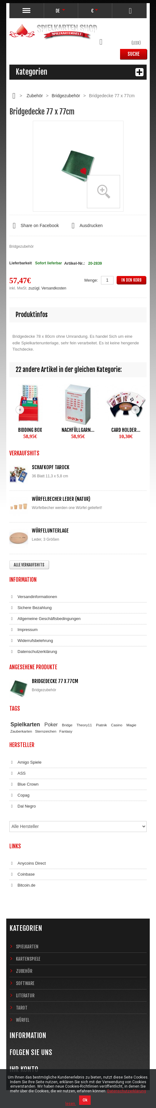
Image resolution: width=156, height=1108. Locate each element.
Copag (19, 795)
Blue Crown (23, 784)
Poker (51, 724)
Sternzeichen (45, 731)
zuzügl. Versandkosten (47, 288)
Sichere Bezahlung (30, 607)
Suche (134, 54)
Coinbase (22, 874)
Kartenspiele (28, 959)
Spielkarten (25, 724)
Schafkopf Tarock (50, 467)
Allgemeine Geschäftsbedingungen (45, 618)
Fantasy (66, 731)
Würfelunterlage (50, 530)
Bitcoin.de (22, 885)
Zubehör (35, 95)
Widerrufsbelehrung (31, 640)
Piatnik (101, 725)
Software (25, 983)
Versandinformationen (33, 596)
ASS (17, 773)
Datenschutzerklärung (33, 651)
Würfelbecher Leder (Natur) (61, 499)
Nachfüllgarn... (78, 430)
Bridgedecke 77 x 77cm (55, 681)
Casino (116, 725)
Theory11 (84, 725)
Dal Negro (22, 806)
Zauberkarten (21, 731)
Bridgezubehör (66, 95)
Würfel (22, 1020)
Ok (85, 1100)
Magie (131, 725)
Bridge (67, 725)
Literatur (25, 995)
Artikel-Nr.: (74, 263)
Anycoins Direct (27, 863)
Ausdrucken (85, 225)
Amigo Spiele (25, 762)
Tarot (22, 1007)
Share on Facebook (34, 225)
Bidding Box (30, 430)
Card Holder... (125, 430)
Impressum (23, 629)
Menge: (91, 280)
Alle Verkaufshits (29, 564)
